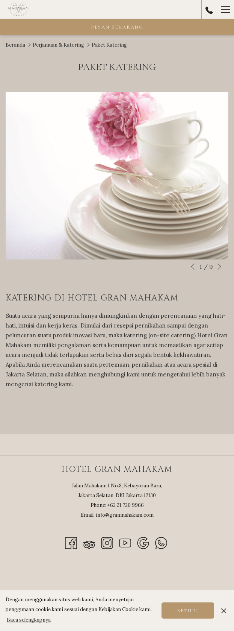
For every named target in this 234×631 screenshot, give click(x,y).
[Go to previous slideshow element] (192, 266)
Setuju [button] (187, 611)
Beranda (15, 45)
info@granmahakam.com (125, 515)
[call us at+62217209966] (209, 9)
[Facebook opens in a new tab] (71, 542)
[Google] (143, 542)
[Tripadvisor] (89, 542)
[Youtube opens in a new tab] (125, 542)
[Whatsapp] (161, 542)
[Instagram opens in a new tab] (107, 542)
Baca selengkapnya (29, 620)
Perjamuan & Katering (58, 45)
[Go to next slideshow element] (219, 266)
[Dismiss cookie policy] (223, 610)
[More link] (225, 9)
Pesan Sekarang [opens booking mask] (117, 27)
